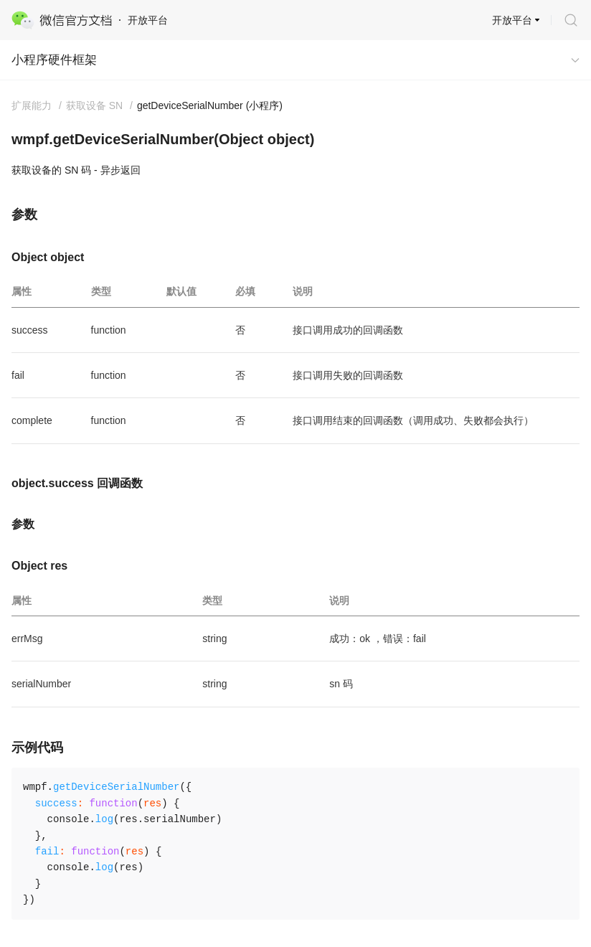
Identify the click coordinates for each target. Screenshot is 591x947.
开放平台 (512, 20)
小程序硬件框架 (54, 60)
